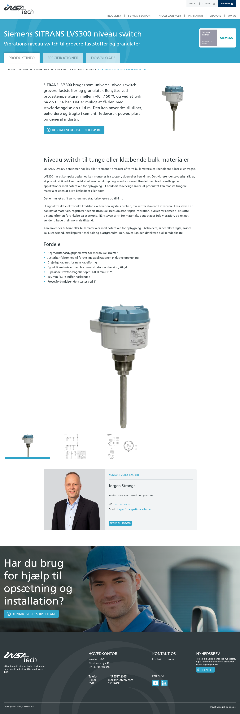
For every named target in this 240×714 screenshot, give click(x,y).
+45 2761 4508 (121, 504)
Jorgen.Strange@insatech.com (134, 509)
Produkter (25, 69)
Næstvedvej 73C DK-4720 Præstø (99, 665)
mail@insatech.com (120, 680)
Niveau (61, 69)
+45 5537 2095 (117, 676)
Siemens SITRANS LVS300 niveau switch (123, 69)
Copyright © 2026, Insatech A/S (19, 706)
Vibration (76, 69)
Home (11, 69)
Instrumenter (44, 69)
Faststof (91, 69)
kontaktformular (163, 659)
